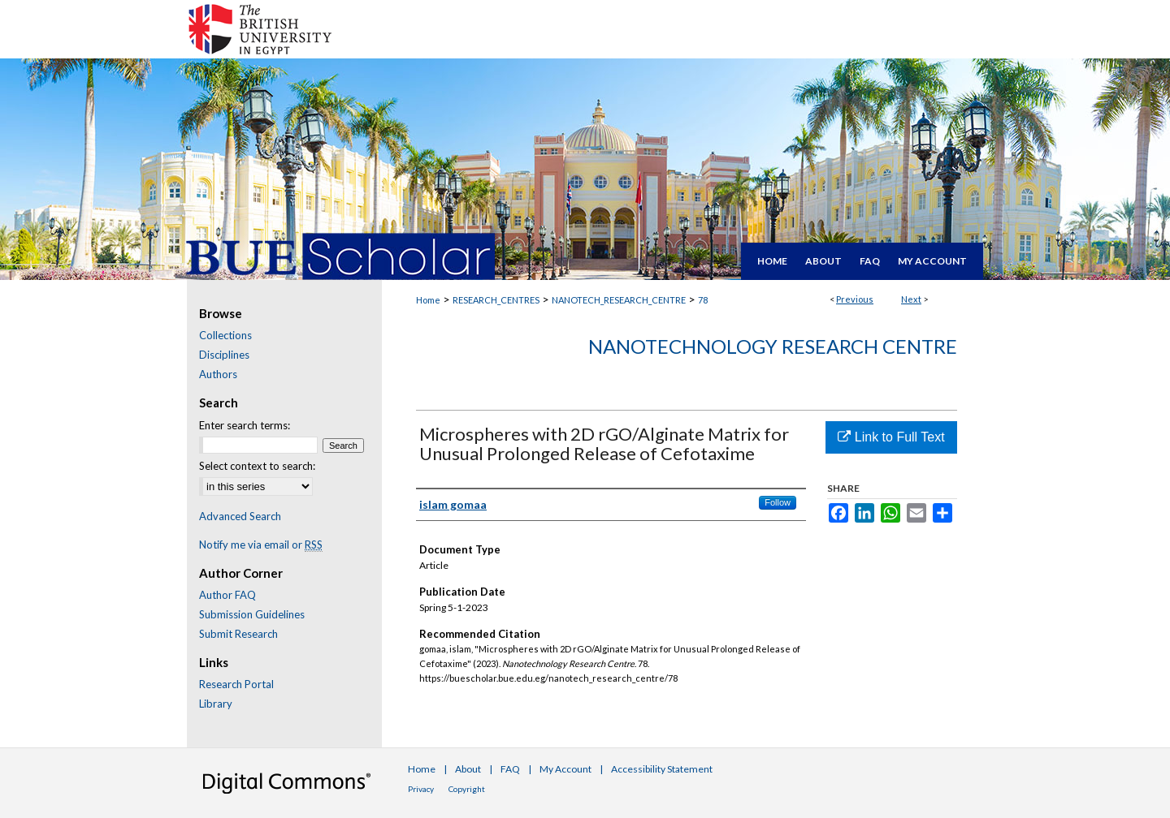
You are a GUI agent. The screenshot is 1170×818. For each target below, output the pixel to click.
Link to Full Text (891, 437)
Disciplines (224, 354)
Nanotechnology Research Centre (772, 346)
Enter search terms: (244, 425)
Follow (778, 502)
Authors (218, 374)
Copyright (466, 789)
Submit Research (238, 633)
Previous (854, 299)
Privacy (421, 789)
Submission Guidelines (252, 614)
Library (215, 703)
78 (703, 300)
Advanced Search (240, 516)
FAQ (510, 769)
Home (428, 300)
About (468, 769)
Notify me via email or (261, 544)
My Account (566, 769)
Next (911, 299)
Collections (225, 335)
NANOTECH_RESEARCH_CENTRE (619, 300)
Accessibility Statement (662, 769)
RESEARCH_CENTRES (496, 300)
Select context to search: (257, 465)
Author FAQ (227, 594)
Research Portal (236, 684)
